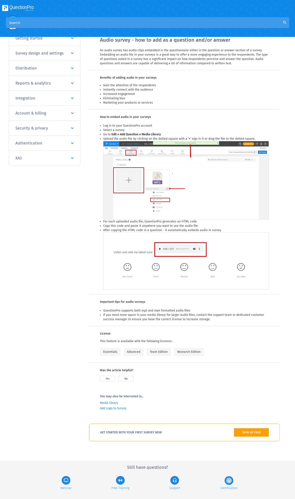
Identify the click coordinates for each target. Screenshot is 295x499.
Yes (108, 378)
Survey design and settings (44, 53)
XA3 (44, 158)
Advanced (133, 352)
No (126, 378)
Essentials (110, 352)
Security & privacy (44, 128)
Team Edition (159, 352)
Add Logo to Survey (113, 408)
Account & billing (44, 113)
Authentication (44, 143)
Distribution (44, 68)
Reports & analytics (44, 83)
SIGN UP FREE (251, 432)
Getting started (44, 38)
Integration (44, 98)
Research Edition (189, 352)
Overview (107, 26)
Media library (109, 403)
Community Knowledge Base (141, 26)
